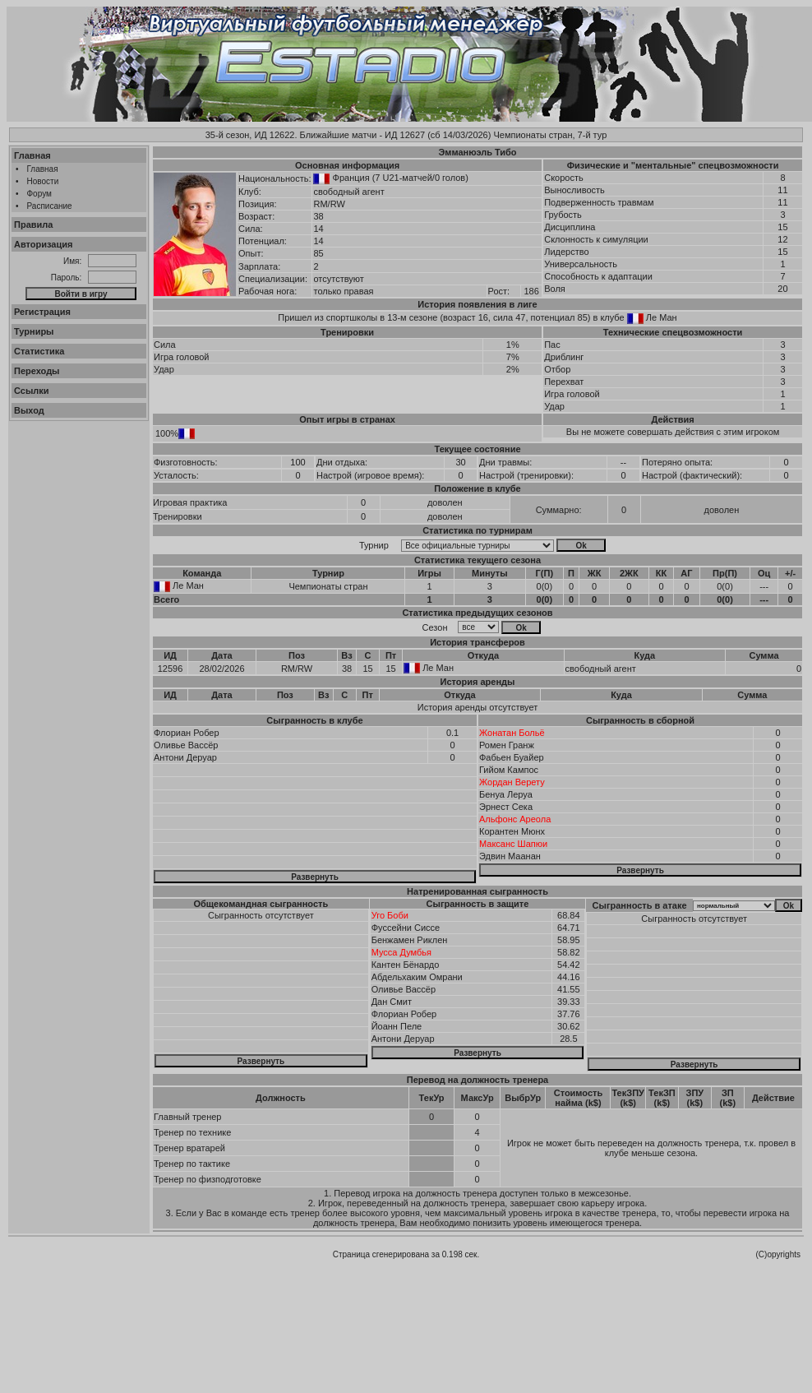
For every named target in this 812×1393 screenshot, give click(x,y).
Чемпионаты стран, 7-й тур (550, 135)
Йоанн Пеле (396, 1026)
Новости (43, 181)
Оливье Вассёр (186, 745)
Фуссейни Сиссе (405, 928)
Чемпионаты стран (327, 586)
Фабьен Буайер (511, 757)
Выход (29, 410)
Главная (32, 155)
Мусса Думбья (401, 952)
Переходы (37, 371)
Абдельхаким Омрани (417, 977)
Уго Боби (389, 915)
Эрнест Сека (506, 807)
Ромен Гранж (506, 745)
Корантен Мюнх (512, 831)
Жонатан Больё (512, 733)
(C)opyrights (778, 1254)
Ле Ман (661, 317)
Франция (351, 178)
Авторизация (43, 244)
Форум (39, 193)
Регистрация (42, 312)
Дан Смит (391, 1002)
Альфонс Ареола (515, 819)
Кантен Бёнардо (405, 965)
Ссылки (31, 391)
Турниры (34, 331)
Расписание (49, 206)
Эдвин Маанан (510, 856)
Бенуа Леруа (506, 794)
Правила (33, 224)
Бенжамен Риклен (409, 940)
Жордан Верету (512, 782)
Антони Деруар (185, 757)
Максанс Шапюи (513, 844)
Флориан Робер (186, 733)
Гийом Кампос (508, 770)
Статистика (39, 351)
